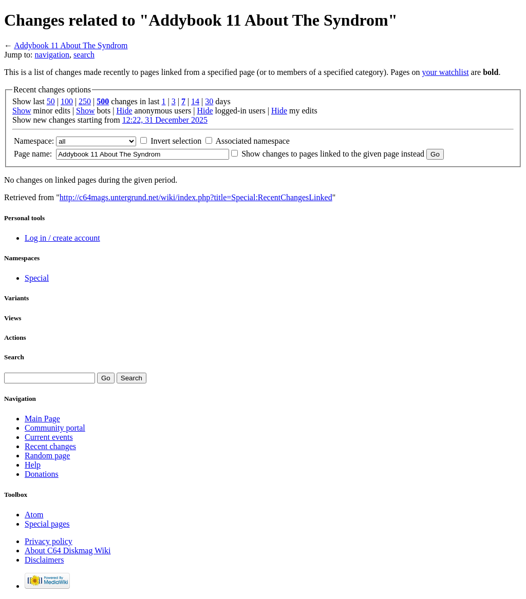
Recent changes (50, 446)
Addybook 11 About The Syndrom (70, 45)
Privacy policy (48, 541)
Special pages (47, 523)
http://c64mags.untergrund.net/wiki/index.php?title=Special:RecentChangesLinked (196, 197)
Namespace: (34, 141)
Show (21, 110)
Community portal (55, 427)
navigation (52, 54)
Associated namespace (252, 141)
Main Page (42, 418)
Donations (42, 474)
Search (14, 357)
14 (195, 101)
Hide (124, 110)
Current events (49, 437)
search (84, 54)
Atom (34, 514)
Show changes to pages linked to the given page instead (332, 153)
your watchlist (445, 72)
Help (33, 464)
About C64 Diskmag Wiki (68, 550)
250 (85, 101)
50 (51, 101)
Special (37, 278)
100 (67, 101)
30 (209, 101)
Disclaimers (44, 559)
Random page (47, 455)
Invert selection (176, 141)
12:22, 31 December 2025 (165, 119)
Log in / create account (62, 238)
